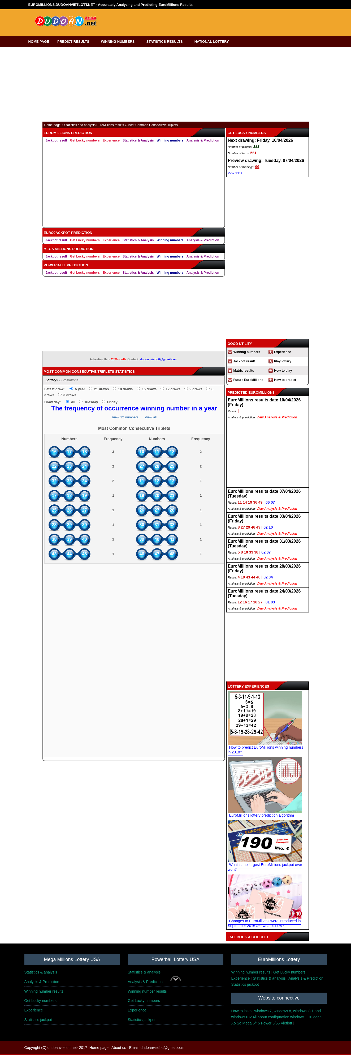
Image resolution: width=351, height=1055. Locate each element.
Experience (111, 140)
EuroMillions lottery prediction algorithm (261, 815)
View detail (235, 173)
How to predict (285, 380)
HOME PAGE (38, 42)
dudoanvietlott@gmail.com (158, 359)
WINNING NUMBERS (119, 42)
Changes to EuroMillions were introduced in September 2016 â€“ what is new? (264, 923)
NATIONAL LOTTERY (213, 42)
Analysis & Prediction (203, 140)
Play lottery (282, 361)
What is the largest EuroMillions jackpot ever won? (265, 867)
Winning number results (250, 972)
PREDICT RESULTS (75, 42)
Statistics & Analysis (138, 140)
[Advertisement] (198, 21)
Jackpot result (56, 140)
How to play (283, 370)
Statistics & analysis (40, 972)
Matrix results (243, 370)
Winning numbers (170, 140)
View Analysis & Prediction (277, 417)
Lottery (51, 380)
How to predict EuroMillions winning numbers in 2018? (265, 749)
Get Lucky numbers (85, 140)
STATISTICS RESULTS (166, 42)
